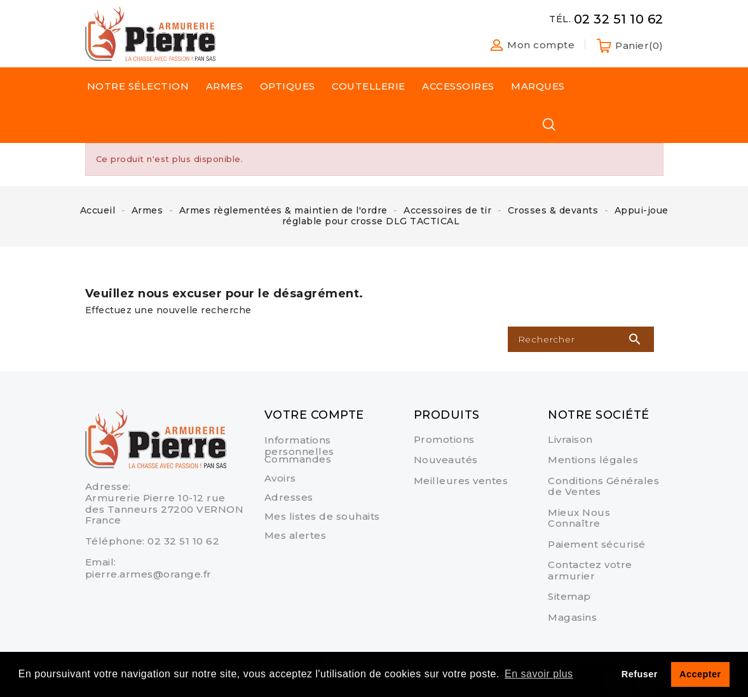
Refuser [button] (640, 674)
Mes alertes (295, 535)
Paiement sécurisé (597, 544)
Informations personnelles (299, 446)
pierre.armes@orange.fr (148, 574)
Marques (538, 86)
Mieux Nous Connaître (579, 518)
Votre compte (314, 415)
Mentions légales (593, 460)
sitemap (569, 596)
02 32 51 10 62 (183, 541)
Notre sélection (138, 86)
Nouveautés (446, 460)
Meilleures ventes (461, 481)
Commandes (298, 459)
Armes (224, 86)
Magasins (572, 617)
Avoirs (280, 478)
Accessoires (458, 86)
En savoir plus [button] (539, 673)
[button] (492, 45)
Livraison (570, 439)
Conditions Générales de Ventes (603, 486)
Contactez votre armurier (590, 570)
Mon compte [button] (541, 45)
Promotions (444, 439)
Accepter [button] (700, 674)
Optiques (287, 86)
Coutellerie (368, 86)
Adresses (288, 497)
